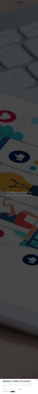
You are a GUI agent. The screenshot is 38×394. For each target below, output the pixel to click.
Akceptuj (12, 391)
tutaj (20, 389)
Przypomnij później (6, 391)
